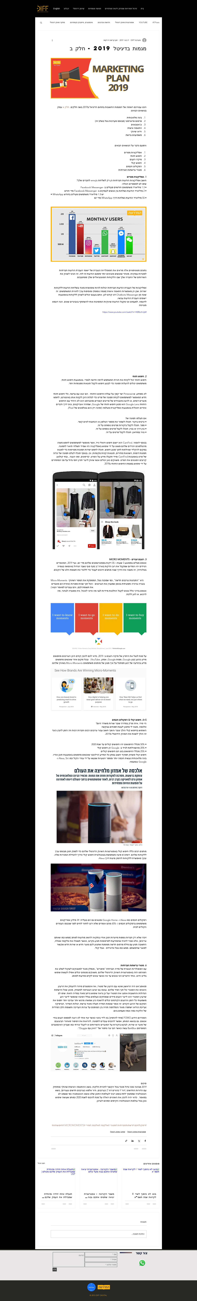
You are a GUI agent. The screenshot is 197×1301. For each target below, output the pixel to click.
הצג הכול (41, 1163)
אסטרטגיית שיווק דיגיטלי (124, 22)
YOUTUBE (143, 22)
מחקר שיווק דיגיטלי (57, 22)
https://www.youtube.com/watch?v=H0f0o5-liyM (124, 312)
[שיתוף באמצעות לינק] (126, 1141)
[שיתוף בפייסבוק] (145, 1141)
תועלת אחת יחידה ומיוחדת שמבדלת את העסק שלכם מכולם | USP (58, 1195)
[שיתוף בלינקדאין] (132, 1141)
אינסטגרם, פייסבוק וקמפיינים (81, 22)
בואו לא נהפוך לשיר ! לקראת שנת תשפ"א (144, 1195)
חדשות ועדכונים (104, 22)
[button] (41, 22)
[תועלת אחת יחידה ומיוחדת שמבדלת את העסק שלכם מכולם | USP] (56, 1178)
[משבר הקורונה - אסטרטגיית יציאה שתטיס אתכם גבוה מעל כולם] (98, 1178)
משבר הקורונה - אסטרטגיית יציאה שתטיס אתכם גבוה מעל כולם (99, 1195)
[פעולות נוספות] (52, 40)
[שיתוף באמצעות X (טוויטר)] (139, 1141)
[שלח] (55, 1269)
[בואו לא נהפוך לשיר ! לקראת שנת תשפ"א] (140, 1178)
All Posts (156, 22)
